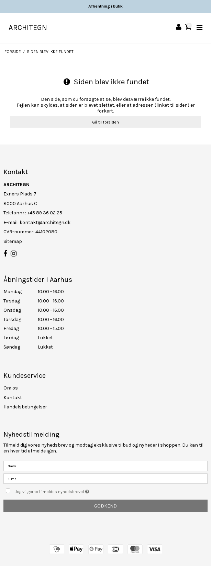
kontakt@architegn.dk (45, 222)
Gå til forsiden (105, 122)
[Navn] (105, 466)
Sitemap (12, 241)
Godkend (105, 506)
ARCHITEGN (28, 27)
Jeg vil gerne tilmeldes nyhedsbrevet (69, 490)
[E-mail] (105, 478)
